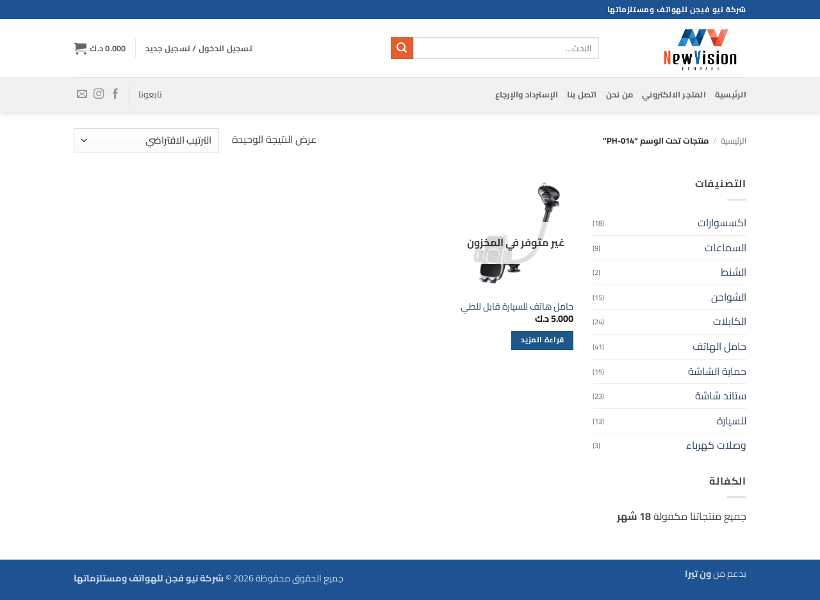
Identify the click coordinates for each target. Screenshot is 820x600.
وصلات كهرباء (716, 444)
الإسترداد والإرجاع (527, 94)
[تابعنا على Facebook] (115, 94)
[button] (198, 48)
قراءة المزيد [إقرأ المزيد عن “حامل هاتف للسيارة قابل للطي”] (542, 340)
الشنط (733, 271)
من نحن (620, 94)
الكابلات (729, 321)
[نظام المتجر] (146, 140)
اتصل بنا (581, 94)
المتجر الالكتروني (674, 94)
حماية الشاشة (717, 371)
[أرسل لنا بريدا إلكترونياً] (82, 94)
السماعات (725, 247)
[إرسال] (402, 48)
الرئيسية (730, 94)
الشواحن (728, 296)
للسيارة (731, 420)
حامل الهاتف (719, 346)
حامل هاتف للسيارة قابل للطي (517, 307)
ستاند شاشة (720, 395)
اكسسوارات (722, 222)
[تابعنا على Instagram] (99, 94)
